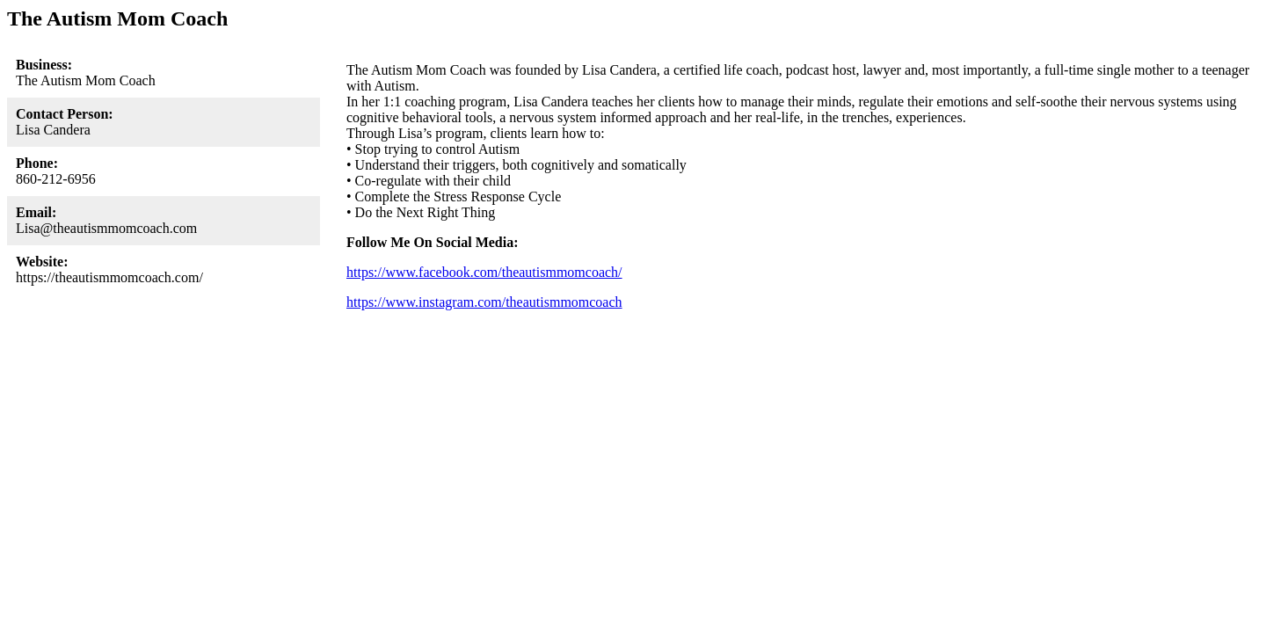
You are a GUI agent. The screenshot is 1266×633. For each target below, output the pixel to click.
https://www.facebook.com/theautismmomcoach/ (484, 272)
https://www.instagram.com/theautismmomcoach (484, 302)
